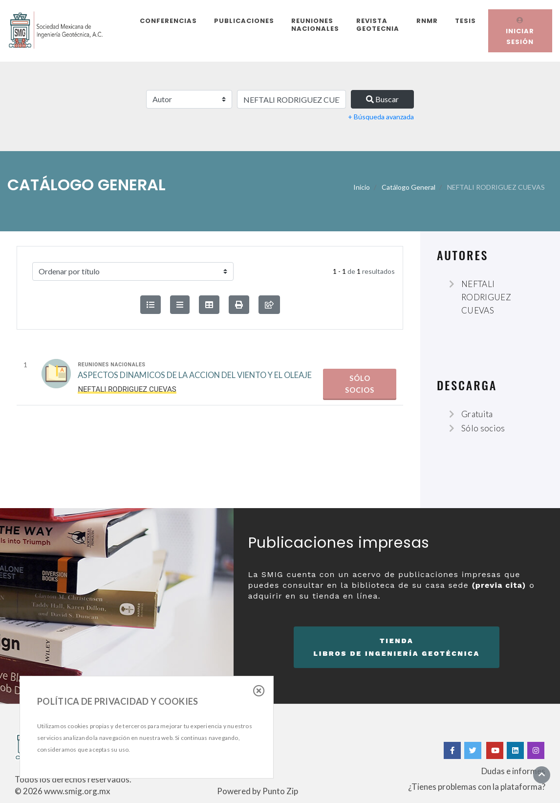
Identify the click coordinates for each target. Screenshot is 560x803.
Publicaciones (244, 20)
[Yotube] (494, 750)
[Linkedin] (515, 750)
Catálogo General (408, 187)
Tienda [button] (396, 648)
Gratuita (477, 414)
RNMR (427, 20)
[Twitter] (473, 750)
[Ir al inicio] (541, 774)
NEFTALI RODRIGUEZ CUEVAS (486, 297)
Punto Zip (280, 791)
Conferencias (168, 20)
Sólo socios (359, 384)
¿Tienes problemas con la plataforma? (476, 786)
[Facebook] (452, 750)
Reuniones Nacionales (315, 24)
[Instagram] (535, 750)
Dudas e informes (513, 771)
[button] (239, 304)
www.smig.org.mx (77, 791)
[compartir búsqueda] (269, 304)
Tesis (465, 20)
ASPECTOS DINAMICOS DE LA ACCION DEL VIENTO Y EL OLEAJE (195, 375)
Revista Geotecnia (377, 24)
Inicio (361, 187)
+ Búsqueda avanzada (381, 116)
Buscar (382, 99)
